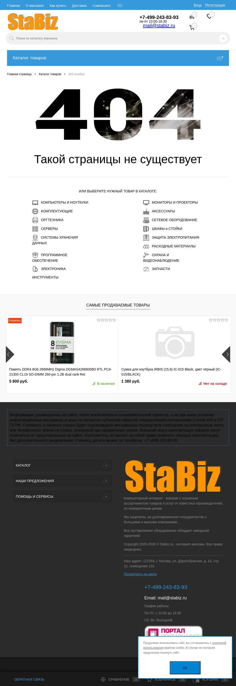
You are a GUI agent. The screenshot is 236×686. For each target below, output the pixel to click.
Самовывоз (101, 6)
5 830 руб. (168, 381)
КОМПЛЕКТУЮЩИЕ (52, 211)
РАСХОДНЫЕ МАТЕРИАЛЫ (169, 246)
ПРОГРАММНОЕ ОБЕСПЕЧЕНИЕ (49, 257)
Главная (13, 6)
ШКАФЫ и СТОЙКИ (162, 229)
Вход (198, 5)
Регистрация (215, 5)
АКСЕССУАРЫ (159, 211)
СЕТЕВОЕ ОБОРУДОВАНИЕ (170, 220)
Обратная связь (25, 679)
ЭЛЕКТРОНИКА (49, 269)
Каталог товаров (118, 58)
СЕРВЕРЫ (45, 229)
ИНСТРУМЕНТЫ (45, 277)
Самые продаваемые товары (118, 305)
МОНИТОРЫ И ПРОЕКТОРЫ (170, 203)
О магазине (35, 6)
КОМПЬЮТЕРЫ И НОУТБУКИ (60, 203)
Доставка (79, 6)
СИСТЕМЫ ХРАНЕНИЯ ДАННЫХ (55, 240)
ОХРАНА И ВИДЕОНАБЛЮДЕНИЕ (161, 257)
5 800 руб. (18, 381)
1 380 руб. (93, 381)
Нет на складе (137, 383)
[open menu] (119, 5)
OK (185, 668)
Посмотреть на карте (140, 574)
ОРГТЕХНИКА (48, 220)
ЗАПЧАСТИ (156, 269)
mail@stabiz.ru (159, 25)
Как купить (58, 6)
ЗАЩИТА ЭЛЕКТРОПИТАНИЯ (171, 238)
